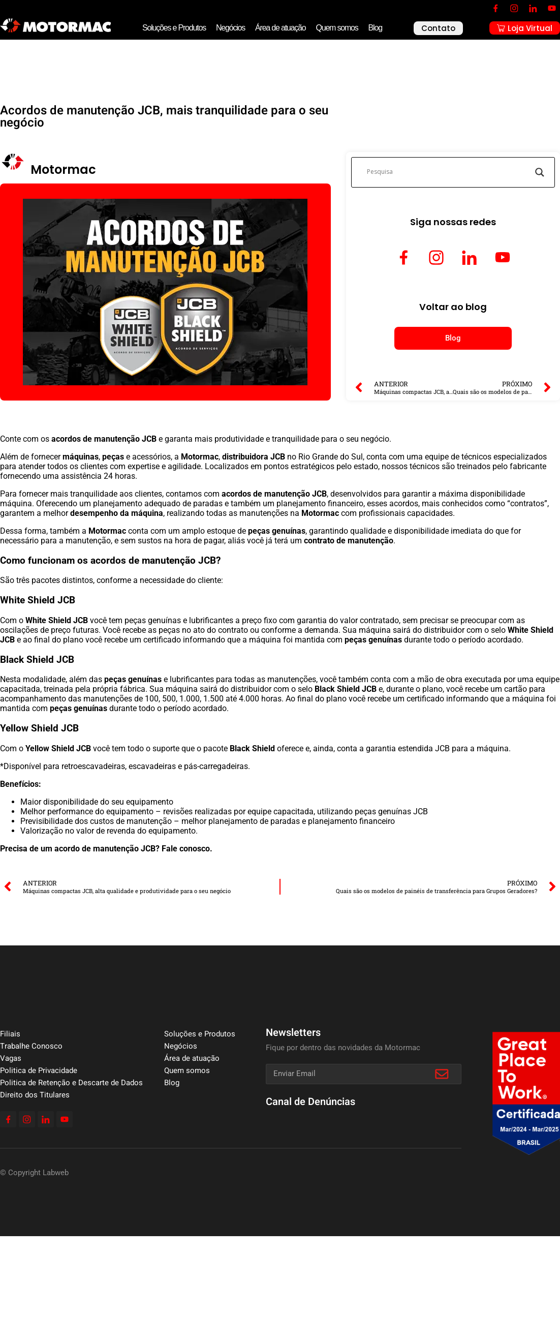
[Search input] (448, 172)
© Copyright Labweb (34, 1172)
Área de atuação (280, 27)
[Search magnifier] (540, 172)
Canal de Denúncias (310, 1101)
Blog (375, 27)
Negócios (230, 27)
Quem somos (337, 27)
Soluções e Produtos (174, 27)
